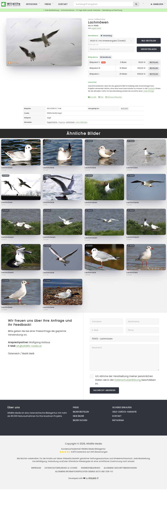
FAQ (100, 97)
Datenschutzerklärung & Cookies (61, 468)
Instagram (118, 420)
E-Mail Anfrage (148, 91)
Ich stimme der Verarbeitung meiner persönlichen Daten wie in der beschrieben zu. (125, 380)
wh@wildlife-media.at (29, 345)
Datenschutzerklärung (127, 379)
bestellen (154, 62)
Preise (76, 407)
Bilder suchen (80, 420)
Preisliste (151, 88)
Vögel (49, 118)
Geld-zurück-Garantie (124, 411)
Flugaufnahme (52, 122)
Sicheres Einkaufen (113, 97)
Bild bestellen (149, 40)
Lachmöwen (98, 22)
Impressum (36, 468)
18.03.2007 (124, 108)
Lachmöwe (6, 167)
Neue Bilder (78, 416)
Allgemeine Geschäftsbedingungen (120, 468)
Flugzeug (61, 122)
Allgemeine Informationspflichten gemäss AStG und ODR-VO (84, 471)
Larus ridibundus (96, 19)
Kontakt (92, 97)
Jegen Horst (96, 28)
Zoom (76, 21)
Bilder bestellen (81, 411)
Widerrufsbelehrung (90, 468)
